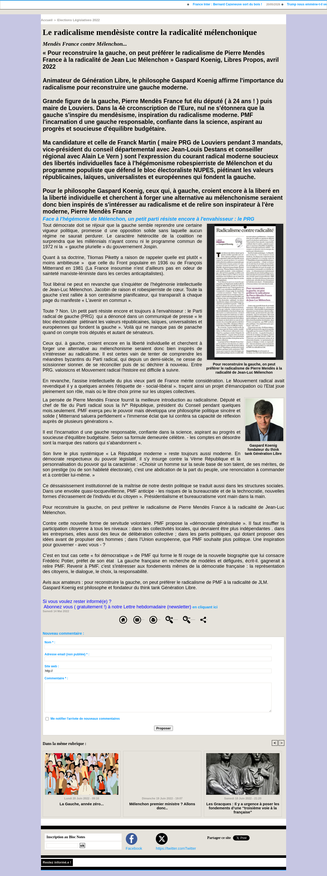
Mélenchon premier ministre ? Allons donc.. (162, 809)
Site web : (51, 671)
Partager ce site (219, 844)
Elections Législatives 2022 (74, 19)
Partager (179, 625)
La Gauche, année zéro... (82, 809)
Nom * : (49, 647)
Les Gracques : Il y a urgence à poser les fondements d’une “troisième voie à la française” (242, 811)
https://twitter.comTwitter (171, 853)
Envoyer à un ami (97, 618)
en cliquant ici (202, 606)
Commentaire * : (56, 683)
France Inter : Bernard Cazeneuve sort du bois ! (230, 4)
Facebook (132, 853)
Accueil (46, 19)
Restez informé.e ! (57, 868)
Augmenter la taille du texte (211, 618)
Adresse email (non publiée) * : (66, 659)
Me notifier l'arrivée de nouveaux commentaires (85, 724)
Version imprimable (149, 618)
